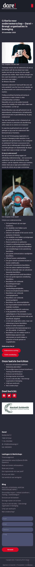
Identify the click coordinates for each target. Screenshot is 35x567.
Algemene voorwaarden (9, 565)
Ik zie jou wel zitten (8, 474)
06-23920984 (7, 441)
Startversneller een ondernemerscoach (16, 89)
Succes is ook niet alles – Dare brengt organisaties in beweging (14, 505)
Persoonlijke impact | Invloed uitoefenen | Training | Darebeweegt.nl (16, 494)
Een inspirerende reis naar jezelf (12, 471)
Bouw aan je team (8, 468)
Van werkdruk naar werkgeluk (11, 477)
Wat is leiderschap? (12, 385)
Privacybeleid (20, 565)
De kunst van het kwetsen (14, 374)
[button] (32, 5)
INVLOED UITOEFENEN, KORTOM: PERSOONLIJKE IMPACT (13, 488)
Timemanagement (8, 457)
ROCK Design (25, 560)
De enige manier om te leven (15, 376)
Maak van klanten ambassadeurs (12, 465)
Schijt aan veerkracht (12, 383)
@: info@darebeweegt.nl (10, 444)
